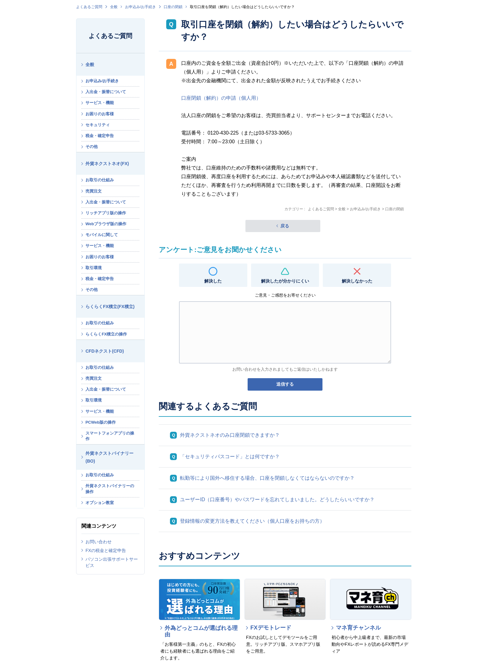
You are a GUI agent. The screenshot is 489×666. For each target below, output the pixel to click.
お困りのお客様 (99, 114)
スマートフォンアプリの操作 (109, 436)
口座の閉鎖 (173, 7)
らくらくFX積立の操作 (106, 334)
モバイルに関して (101, 234)
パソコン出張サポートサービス (111, 562)
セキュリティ (97, 124)
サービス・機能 (99, 102)
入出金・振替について (105, 91)
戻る (284, 225)
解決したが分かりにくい (285, 280)
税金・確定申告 (99, 135)
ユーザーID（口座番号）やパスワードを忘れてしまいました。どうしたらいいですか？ (277, 499)
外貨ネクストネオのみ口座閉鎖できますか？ (230, 435)
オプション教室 (99, 502)
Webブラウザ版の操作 (105, 223)
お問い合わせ (98, 541)
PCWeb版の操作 (100, 422)
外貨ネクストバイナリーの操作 (109, 488)
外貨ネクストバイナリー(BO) (109, 457)
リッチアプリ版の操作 (105, 213)
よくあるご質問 (89, 7)
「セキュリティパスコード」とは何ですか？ (230, 456)
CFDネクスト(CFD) (104, 351)
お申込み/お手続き (140, 7)
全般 (114, 7)
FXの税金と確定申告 (105, 550)
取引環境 (93, 267)
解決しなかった (357, 280)
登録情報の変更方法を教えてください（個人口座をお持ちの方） (252, 521)
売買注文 (93, 191)
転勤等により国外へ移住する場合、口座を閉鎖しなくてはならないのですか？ (267, 478)
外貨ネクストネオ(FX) (107, 163)
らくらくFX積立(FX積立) (109, 306)
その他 (91, 146)
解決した (213, 280)
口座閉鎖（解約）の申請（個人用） (221, 98)
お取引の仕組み (99, 180)
